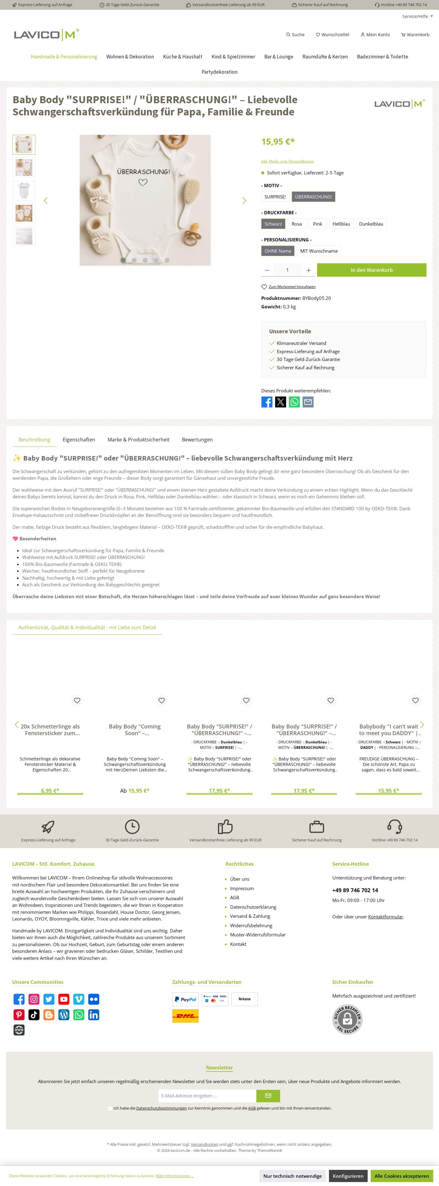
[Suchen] (295, 34)
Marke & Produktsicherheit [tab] (139, 439)
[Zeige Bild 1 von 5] (123, 260)
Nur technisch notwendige (292, 1176)
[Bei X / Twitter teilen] (280, 401)
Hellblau (341, 224)
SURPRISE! (275, 197)
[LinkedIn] (94, 1015)
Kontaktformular (385, 917)
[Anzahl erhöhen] (308, 270)
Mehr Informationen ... (175, 1175)
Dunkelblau (371, 224)
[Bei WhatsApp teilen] (294, 401)
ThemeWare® (269, 1150)
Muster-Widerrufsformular (258, 935)
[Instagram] (34, 999)
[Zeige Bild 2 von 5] (134, 260)
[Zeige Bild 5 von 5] (167, 260)
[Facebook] (19, 999)
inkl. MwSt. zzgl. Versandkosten (287, 161)
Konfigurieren (348, 1176)
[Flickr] (94, 999)
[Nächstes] (244, 200)
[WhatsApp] (79, 1015)
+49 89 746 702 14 (355, 890)
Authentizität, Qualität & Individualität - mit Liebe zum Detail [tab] (87, 627)
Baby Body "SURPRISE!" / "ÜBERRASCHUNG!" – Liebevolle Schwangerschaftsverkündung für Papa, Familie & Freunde (219, 729)
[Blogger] (49, 1015)
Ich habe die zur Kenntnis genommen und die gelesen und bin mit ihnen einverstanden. (222, 1108)
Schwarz (273, 224)
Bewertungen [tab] (197, 439)
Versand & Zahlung (250, 916)
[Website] (19, 1030)
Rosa (297, 224)
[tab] (34, 439)
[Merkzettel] (332, 34)
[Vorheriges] (46, 200)
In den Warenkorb (372, 270)
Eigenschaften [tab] (79, 439)
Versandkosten (204, 1144)
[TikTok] (34, 1015)
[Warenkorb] (413, 34)
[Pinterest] (19, 1015)
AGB (234, 897)
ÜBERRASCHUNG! (313, 197)
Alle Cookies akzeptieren (402, 1176)
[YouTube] (64, 999)
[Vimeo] (79, 999)
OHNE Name (278, 251)
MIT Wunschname (319, 251)
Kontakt (238, 944)
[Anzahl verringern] (267, 270)
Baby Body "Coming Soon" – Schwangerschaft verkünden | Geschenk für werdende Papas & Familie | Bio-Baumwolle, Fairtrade (135, 729)
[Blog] (64, 1015)
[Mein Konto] (375, 34)
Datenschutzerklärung (253, 907)
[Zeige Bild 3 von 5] (145, 260)
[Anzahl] (288, 270)
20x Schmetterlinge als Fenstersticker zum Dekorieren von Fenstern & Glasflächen (50, 729)
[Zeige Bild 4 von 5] (156, 260)
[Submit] (268, 1096)
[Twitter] (49, 999)
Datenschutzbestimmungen (161, 1108)
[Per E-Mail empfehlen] (308, 401)
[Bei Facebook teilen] (267, 401)
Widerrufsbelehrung (251, 925)
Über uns (239, 879)
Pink (317, 224)
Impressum (242, 888)
